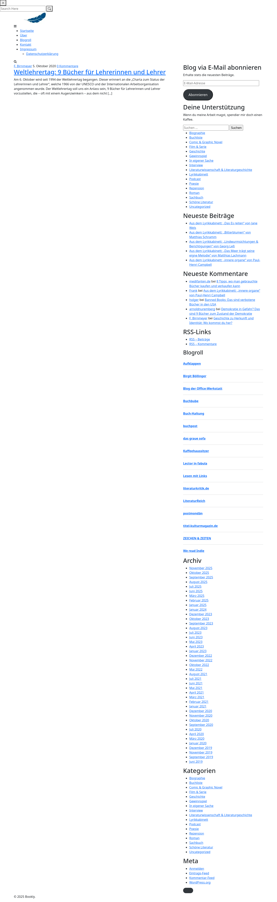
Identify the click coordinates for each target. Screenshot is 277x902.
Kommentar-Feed (201, 878)
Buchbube (191, 401)
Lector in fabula (195, 463)
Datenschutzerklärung (42, 54)
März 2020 (196, 738)
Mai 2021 (195, 688)
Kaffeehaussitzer (196, 451)
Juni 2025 (196, 591)
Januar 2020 (197, 743)
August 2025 (198, 582)
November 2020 (200, 715)
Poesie (194, 183)
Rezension (196, 188)
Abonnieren (198, 94)
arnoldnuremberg (202, 309)
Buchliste (196, 137)
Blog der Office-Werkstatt (202, 388)
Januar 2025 (197, 605)
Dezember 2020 (200, 711)
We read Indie (193, 551)
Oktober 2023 (199, 619)
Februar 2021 (199, 702)
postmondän (193, 513)
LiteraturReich (194, 501)
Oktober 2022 (199, 665)
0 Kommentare (67, 66)
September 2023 (201, 623)
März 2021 (196, 697)
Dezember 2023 (200, 614)
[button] (188, 890)
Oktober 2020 (199, 720)
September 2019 (201, 757)
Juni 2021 (196, 683)
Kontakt (25, 44)
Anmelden (196, 868)
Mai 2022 (195, 669)
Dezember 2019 (200, 748)
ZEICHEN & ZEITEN (197, 538)
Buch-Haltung (193, 413)
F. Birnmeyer (23, 66)
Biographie (197, 133)
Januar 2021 (197, 706)
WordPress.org (200, 882)
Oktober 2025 (199, 573)
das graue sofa (194, 438)
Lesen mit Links (195, 476)
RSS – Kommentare (203, 344)
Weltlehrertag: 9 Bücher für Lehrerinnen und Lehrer (90, 72)
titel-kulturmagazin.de (200, 526)
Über (23, 35)
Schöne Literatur (201, 202)
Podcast (195, 179)
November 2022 (200, 660)
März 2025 (196, 596)
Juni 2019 (196, 762)
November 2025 (200, 568)
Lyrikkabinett (198, 174)
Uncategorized (199, 207)
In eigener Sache (201, 160)
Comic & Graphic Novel (205, 142)
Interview (196, 165)
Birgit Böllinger (194, 376)
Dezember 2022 (200, 656)
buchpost (190, 426)
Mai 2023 (195, 642)
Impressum (28, 49)
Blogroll (25, 40)
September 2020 (201, 725)
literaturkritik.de (196, 488)
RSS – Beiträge (199, 339)
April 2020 (196, 734)
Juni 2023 (196, 637)
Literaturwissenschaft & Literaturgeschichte (220, 170)
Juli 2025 (195, 586)
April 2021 (196, 692)
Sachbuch (196, 197)
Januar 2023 (197, 651)
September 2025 (201, 577)
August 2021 (198, 674)
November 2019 (200, 752)
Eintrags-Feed (199, 873)
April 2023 (196, 646)
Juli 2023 (195, 632)
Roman (194, 193)
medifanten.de (199, 281)
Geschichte (197, 151)
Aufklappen (192, 363)
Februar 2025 (199, 600)
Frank (193, 290)
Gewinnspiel (198, 156)
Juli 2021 (195, 679)
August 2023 (198, 628)
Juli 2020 (195, 729)
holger (194, 300)
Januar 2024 (197, 609)
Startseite (27, 31)
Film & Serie (197, 147)
